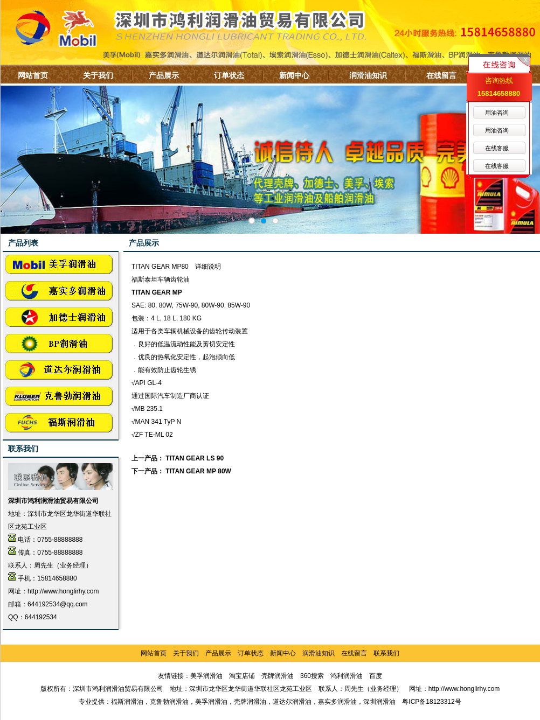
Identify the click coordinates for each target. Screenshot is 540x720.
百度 (375, 676)
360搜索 (312, 676)
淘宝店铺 (242, 676)
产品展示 (164, 75)
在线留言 (441, 75)
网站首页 (33, 75)
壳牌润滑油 (277, 676)
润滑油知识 (368, 75)
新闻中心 (294, 75)
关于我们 (98, 75)
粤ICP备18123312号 (431, 701)
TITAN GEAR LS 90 (194, 458)
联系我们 (386, 653)
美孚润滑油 (206, 676)
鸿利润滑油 (346, 676)
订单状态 (229, 75)
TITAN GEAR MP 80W (198, 471)
